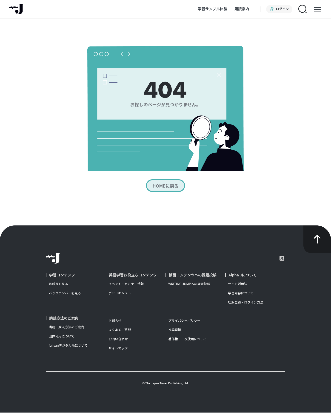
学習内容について (241, 293)
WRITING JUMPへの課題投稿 (189, 284)
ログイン (279, 9)
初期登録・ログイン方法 (245, 302)
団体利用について (61, 336)
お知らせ (114, 321)
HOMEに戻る (165, 186)
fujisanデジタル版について (68, 345)
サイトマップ (118, 348)
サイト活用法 (237, 284)
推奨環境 (174, 330)
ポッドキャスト (119, 293)
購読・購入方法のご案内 (66, 327)
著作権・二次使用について (187, 339)
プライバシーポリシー (184, 321)
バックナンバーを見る (65, 293)
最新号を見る (58, 284)
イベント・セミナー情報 (126, 284)
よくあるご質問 (119, 330)
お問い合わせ (118, 339)
